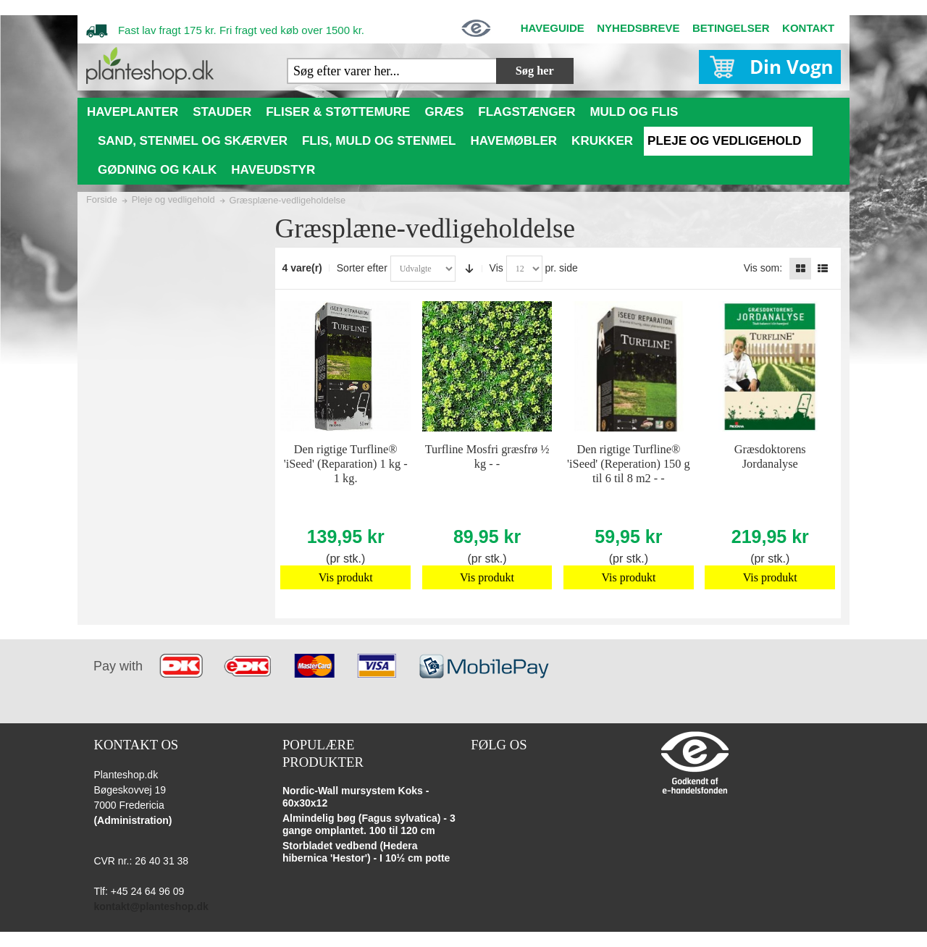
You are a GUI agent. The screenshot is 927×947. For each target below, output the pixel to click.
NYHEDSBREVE (638, 28)
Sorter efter (362, 268)
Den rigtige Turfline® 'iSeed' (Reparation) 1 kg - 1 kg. (346, 463)
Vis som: (763, 268)
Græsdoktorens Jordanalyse (770, 456)
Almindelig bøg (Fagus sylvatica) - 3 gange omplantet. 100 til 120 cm (369, 824)
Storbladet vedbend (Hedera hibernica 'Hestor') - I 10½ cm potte (366, 852)
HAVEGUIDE (552, 28)
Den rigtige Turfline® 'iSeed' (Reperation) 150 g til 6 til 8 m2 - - (628, 463)
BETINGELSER (731, 28)
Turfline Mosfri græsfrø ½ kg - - (487, 456)
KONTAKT (808, 28)
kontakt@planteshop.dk (150, 906)
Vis (496, 268)
